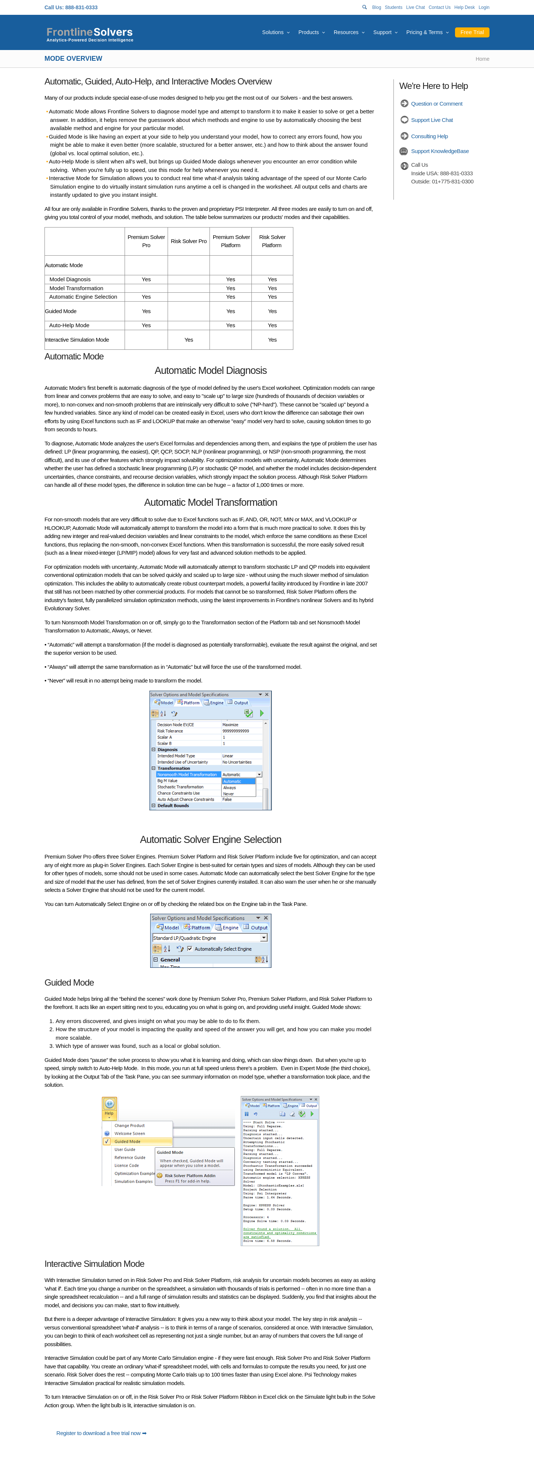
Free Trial (472, 32)
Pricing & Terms (424, 32)
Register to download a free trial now (99, 1433)
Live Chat (415, 7)
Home (483, 59)
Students (393, 7)
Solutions (273, 32)
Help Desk (464, 7)
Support (382, 32)
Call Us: (54, 7)
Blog (376, 7)
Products (309, 32)
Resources (346, 32)
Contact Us (440, 7)
